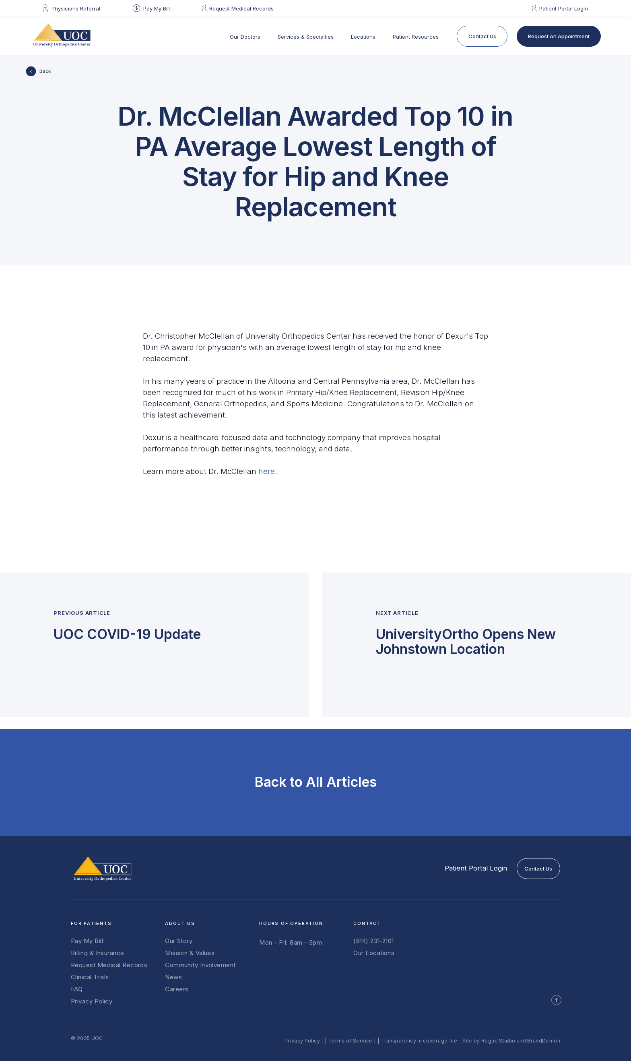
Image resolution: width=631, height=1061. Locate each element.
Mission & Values (189, 953)
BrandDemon (543, 1041)
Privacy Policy (91, 1001)
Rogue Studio (498, 1041)
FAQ (76, 989)
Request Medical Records (109, 965)
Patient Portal (476, 868)
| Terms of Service (349, 1041)
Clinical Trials (90, 977)
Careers (176, 989)
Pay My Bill (87, 941)
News (173, 977)
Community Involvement (200, 965)
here (266, 471)
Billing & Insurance (97, 953)
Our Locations (373, 953)
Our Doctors (245, 36)
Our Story (178, 941)
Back (45, 71)
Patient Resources (416, 36)
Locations (363, 36)
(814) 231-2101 (373, 941)
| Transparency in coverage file (417, 1041)
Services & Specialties (306, 36)
